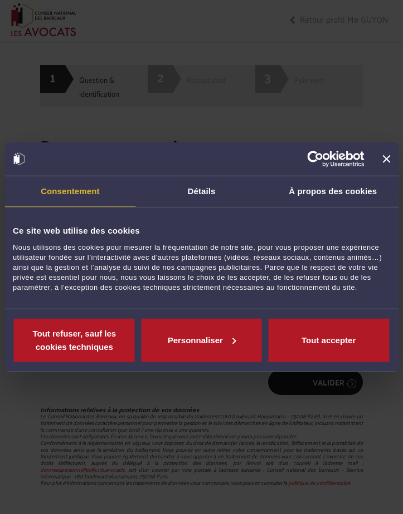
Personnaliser (202, 339)
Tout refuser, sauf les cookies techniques (74, 339)
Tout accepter (329, 339)
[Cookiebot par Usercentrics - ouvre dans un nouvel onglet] (316, 159)
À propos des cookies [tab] (333, 191)
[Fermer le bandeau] (386, 159)
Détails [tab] (202, 191)
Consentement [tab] (70, 191)
